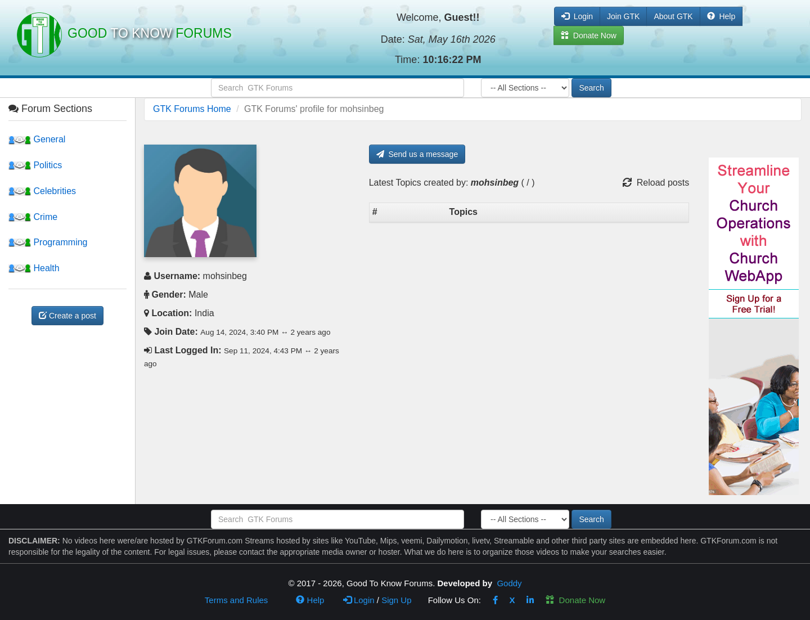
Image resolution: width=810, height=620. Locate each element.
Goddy (509, 583)
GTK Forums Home (192, 109)
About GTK (673, 16)
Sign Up (396, 600)
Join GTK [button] (623, 16)
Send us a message (417, 154)
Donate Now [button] (588, 35)
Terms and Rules (236, 600)
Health (34, 268)
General (36, 139)
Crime (32, 217)
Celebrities (42, 191)
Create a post (67, 315)
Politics (35, 165)
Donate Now (575, 600)
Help (721, 16)
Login (359, 600)
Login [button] (577, 16)
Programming (47, 242)
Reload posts (656, 182)
